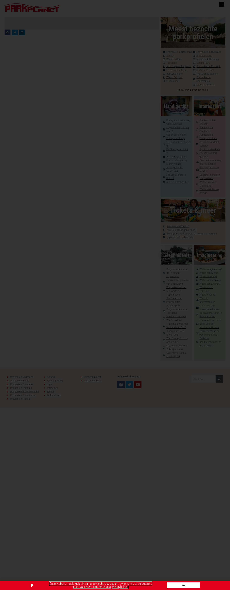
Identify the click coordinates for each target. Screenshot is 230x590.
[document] (115, 295)
